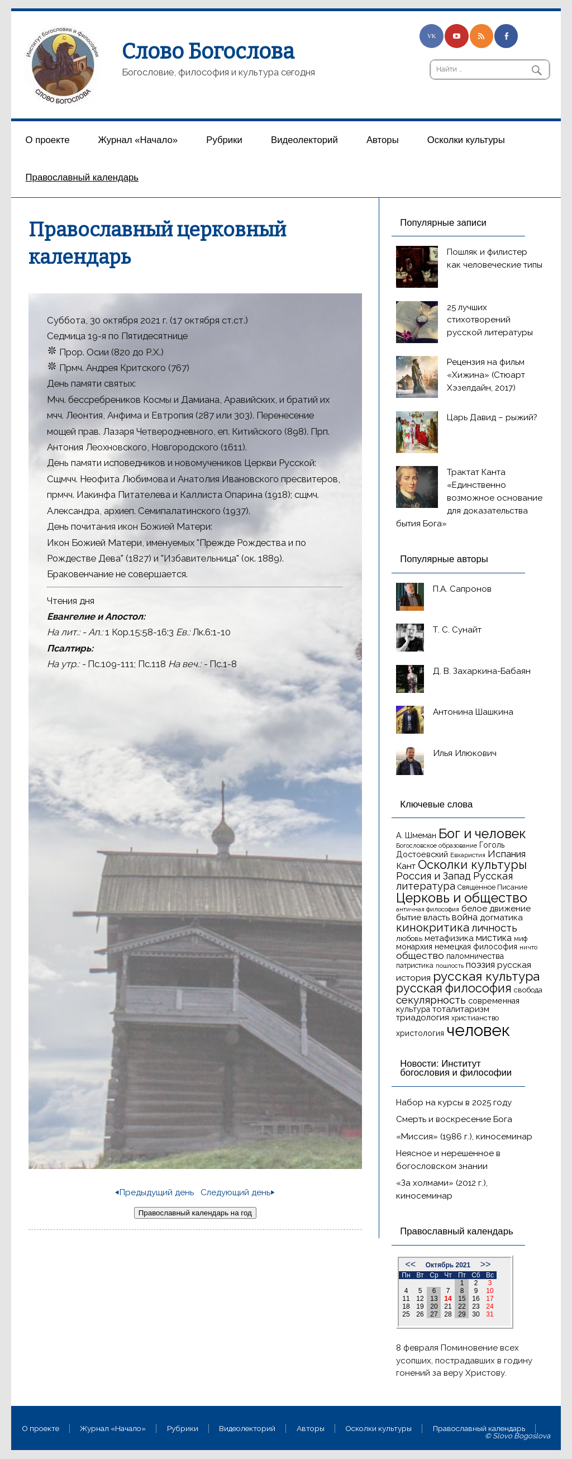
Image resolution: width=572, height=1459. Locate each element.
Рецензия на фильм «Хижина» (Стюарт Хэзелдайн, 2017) (486, 375)
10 (489, 1291)
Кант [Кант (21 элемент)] (406, 866)
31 (489, 1314)
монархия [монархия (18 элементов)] (414, 946)
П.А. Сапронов (462, 589)
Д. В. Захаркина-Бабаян (482, 671)
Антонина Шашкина (473, 712)
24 (489, 1306)
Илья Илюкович (465, 753)
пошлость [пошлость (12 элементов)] (450, 965)
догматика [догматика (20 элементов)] (501, 918)
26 (419, 1314)
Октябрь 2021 (448, 1265)
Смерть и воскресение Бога (454, 1119)
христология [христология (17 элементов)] (420, 1033)
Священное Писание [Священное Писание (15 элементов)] (492, 887)
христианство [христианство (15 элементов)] (475, 1018)
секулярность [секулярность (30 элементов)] (431, 1000)
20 (433, 1306)
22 (461, 1306)
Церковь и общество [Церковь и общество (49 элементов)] (461, 897)
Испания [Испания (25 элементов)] (507, 853)
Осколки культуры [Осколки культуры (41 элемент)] (472, 865)
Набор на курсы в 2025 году (454, 1102)
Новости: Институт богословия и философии (456, 1068)
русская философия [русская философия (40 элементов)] (454, 988)
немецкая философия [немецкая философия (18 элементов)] (476, 946)
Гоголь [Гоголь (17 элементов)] (491, 844)
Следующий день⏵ (238, 1192)
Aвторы (382, 140)
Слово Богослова (208, 51)
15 (461, 1299)
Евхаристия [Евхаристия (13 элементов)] (467, 855)
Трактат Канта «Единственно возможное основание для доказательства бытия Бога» (469, 497)
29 (461, 1314)
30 (475, 1314)
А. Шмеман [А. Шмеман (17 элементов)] (416, 835)
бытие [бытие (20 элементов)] (408, 918)
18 (405, 1306)
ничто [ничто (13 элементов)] (528, 947)
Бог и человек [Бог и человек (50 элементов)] (482, 834)
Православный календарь (82, 177)
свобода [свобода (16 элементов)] (528, 990)
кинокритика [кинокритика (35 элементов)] (432, 927)
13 (433, 1299)
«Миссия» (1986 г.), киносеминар (464, 1137)
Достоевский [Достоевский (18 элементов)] (422, 854)
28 (447, 1314)
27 (433, 1314)
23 (475, 1306)
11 (405, 1299)
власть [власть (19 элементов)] (436, 917)
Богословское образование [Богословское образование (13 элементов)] (436, 845)
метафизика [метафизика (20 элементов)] (449, 938)
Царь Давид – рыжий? (492, 417)
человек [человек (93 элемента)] (478, 1030)
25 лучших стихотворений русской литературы (490, 320)
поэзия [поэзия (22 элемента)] (480, 964)
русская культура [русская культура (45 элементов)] (486, 976)
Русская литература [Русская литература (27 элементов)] (454, 881)
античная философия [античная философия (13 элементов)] (427, 909)
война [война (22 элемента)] (465, 917)
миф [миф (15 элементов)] (520, 938)
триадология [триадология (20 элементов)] (422, 1018)
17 (489, 1299)
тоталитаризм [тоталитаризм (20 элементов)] (460, 1009)
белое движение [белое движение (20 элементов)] (496, 909)
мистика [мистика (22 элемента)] (494, 938)
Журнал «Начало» (138, 140)
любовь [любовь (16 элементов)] (409, 938)
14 (447, 1299)
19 (419, 1306)
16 (475, 1299)
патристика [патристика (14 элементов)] (414, 966)
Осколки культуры (466, 140)
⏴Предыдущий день (154, 1192)
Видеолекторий (304, 140)
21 (447, 1306)
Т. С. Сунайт (457, 630)
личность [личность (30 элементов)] (494, 927)
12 (419, 1299)
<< (411, 1264)
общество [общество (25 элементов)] (420, 955)
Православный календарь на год (195, 1213)
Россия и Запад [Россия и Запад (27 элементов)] (433, 876)
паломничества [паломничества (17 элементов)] (475, 956)
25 (405, 1314)
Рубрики (224, 140)
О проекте (48, 140)
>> (485, 1264)
